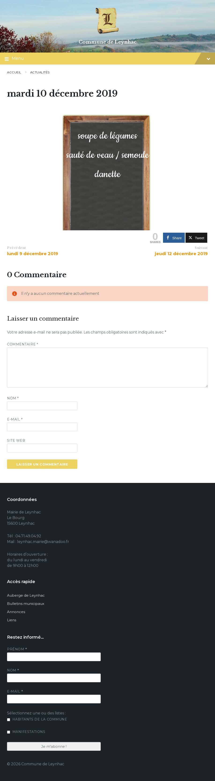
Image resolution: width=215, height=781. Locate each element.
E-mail (14, 419)
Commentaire (22, 344)
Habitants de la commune (37, 719)
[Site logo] (107, 34)
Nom (13, 398)
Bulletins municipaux (25, 603)
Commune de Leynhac (108, 42)
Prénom (17, 649)
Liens (11, 620)
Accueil (14, 72)
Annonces (16, 612)
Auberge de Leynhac (26, 595)
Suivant (201, 248)
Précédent (16, 248)
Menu (107, 59)
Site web (16, 440)
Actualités (40, 72)
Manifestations (26, 732)
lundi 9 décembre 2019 (32, 253)
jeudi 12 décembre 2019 (181, 253)
